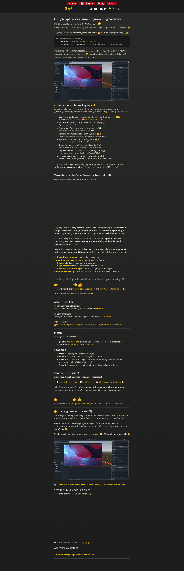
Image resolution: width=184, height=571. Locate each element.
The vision (61, 262)
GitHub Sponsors (86, 344)
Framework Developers (111, 324)
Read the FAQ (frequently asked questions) (76, 554)
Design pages (85, 542)
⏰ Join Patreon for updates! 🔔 (92, 119)
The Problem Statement (67, 257)
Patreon (74, 344)
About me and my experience (69, 259)
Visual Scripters (76, 324)
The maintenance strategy (68, 268)
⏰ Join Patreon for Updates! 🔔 (110, 381)
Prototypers (92, 324)
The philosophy (63, 265)
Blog (101, 3)
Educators (60, 324)
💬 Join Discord (86, 381)
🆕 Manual (87, 3)
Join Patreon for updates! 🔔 (112, 288)
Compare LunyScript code (68, 271)
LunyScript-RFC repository (83, 288)
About (111, 3)
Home (72, 3)
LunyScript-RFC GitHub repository (83, 403)
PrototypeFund (72, 341)
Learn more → (102, 308)
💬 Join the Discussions (66, 381)
